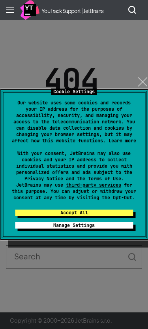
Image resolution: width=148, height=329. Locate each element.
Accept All (74, 213)
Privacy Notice (43, 179)
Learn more (122, 141)
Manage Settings (74, 225)
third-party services (93, 185)
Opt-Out (122, 198)
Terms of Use (104, 179)
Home (30, 10)
